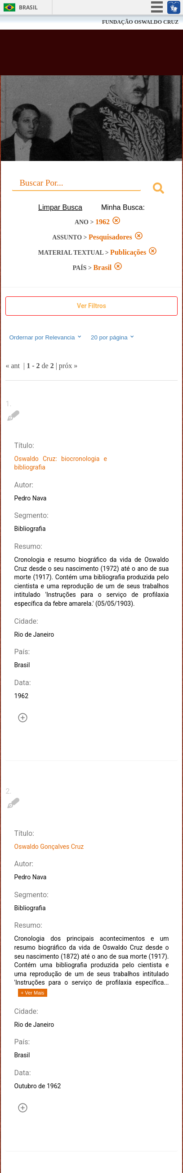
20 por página (113, 337)
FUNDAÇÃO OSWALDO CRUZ (140, 22)
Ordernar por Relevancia (45, 337)
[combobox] (91, 189)
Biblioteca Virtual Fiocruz (77, 55)
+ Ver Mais (32, 992)
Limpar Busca (60, 207)
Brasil (28, 7)
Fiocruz (27, 22)
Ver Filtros (91, 305)
